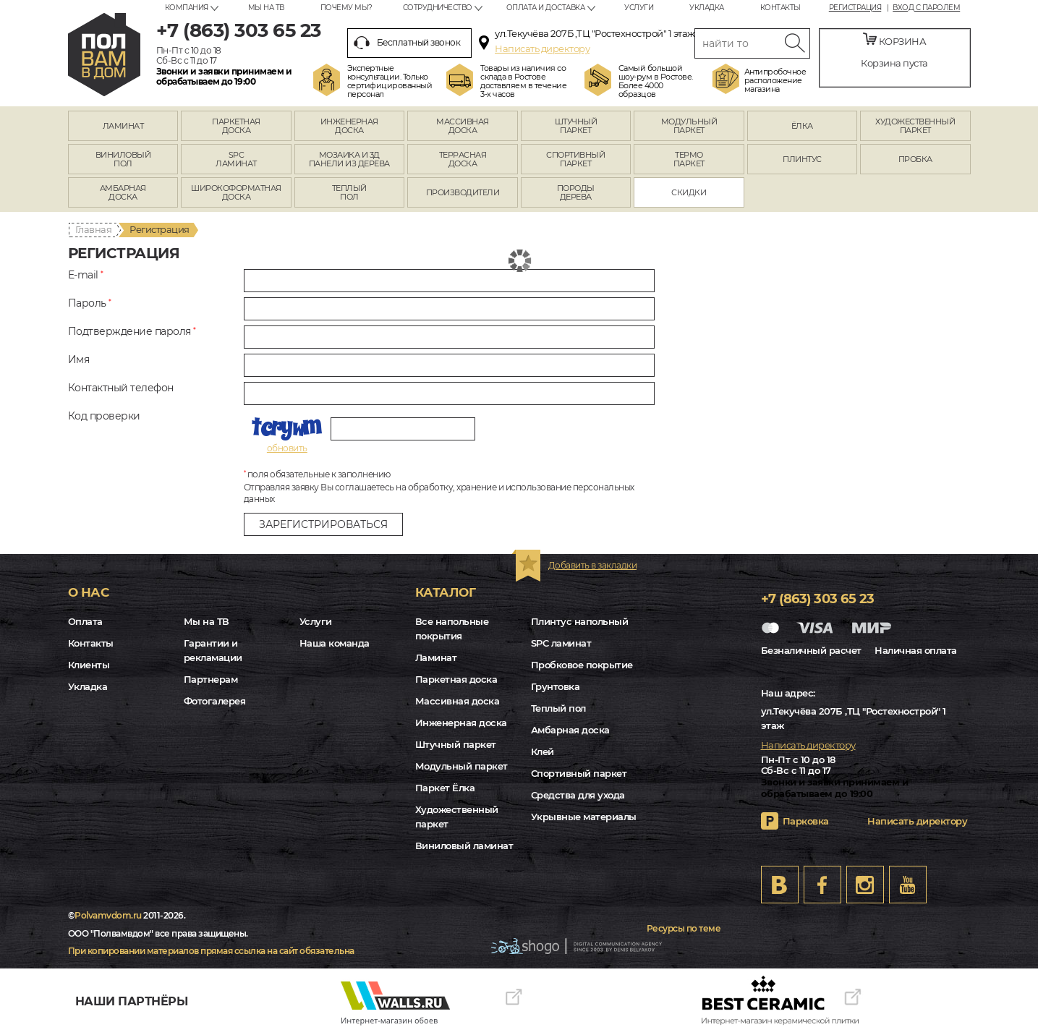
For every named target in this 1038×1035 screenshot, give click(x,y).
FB (822, 884)
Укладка (706, 7)
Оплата (85, 621)
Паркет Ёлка (445, 787)
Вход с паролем (926, 8)
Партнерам (211, 679)
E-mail (85, 275)
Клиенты (89, 664)
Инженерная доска (461, 722)
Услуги (638, 7)
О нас (88, 592)
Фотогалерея (215, 701)
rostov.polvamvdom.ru (104, 54)
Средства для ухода (578, 795)
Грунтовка (555, 686)
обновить (287, 448)
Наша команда (334, 643)
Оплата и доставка (545, 7)
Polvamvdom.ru (108, 915)
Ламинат (436, 657)
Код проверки (104, 416)
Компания (186, 7)
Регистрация (855, 8)
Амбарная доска (570, 730)
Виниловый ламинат (464, 845)
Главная (93, 229)
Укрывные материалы (584, 816)
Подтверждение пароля (132, 331)
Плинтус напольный (580, 621)
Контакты (780, 7)
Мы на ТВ (266, 7)
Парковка (806, 821)
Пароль (89, 303)
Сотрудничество (437, 7)
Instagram (865, 884)
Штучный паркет (455, 744)
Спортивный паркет (579, 773)
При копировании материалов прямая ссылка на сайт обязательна (211, 950)
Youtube (908, 884)
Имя (79, 360)
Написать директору (542, 48)
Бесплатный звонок (407, 42)
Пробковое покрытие (582, 664)
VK (780, 884)
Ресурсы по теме (684, 928)
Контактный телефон (121, 388)
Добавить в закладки (592, 565)
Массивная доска (457, 701)
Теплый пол (558, 708)
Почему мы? (346, 7)
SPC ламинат (561, 643)
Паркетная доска (456, 679)
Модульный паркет (461, 766)
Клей (542, 751)
